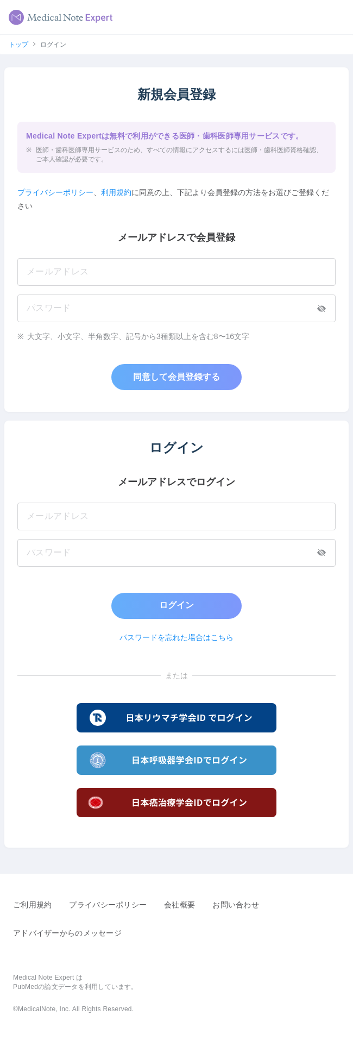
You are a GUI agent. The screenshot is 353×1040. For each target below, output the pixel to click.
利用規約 (116, 192)
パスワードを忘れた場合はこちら (176, 637)
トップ (18, 44)
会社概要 (179, 904)
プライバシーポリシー (55, 192)
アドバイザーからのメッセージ (67, 933)
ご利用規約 (32, 904)
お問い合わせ (235, 904)
